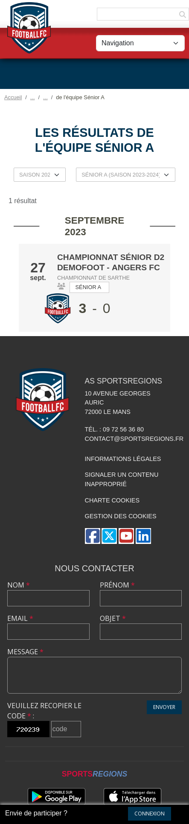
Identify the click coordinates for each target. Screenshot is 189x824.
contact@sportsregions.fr (134, 438)
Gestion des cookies (121, 516)
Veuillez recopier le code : (44, 711)
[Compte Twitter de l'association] (109, 536)
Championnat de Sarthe (93, 278)
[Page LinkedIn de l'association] (143, 536)
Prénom (117, 585)
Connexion (149, 813)
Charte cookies (112, 500)
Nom (18, 585)
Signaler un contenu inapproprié (122, 479)
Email (20, 618)
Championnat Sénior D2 (110, 257)
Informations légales (123, 458)
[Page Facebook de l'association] (92, 536)
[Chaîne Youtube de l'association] (126, 536)
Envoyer (164, 707)
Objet (113, 618)
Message (25, 651)
